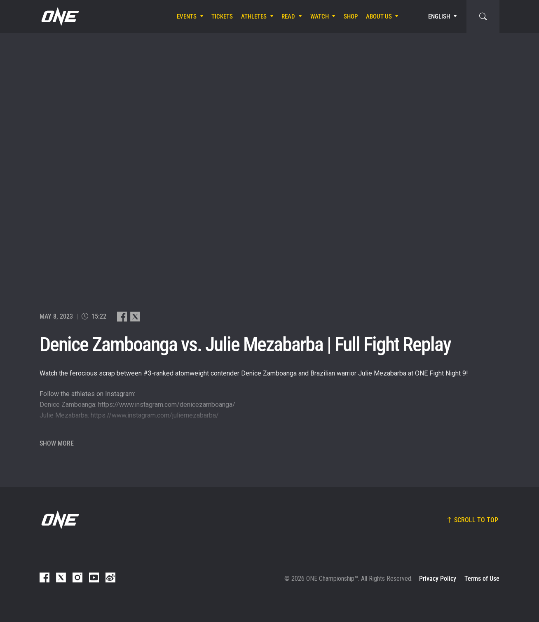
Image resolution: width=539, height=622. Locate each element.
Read (288, 16)
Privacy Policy (437, 578)
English (439, 16)
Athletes (254, 16)
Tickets (222, 16)
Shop (351, 16)
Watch (319, 16)
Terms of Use (481, 578)
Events (187, 16)
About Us (379, 16)
